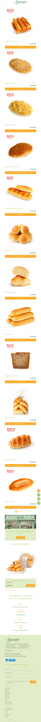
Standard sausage (10, 459)
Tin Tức (6, 711)
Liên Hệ (6, 716)
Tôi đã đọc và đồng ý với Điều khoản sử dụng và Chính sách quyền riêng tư (17, 682)
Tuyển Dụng (7, 714)
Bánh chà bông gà (10, 125)
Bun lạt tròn (8, 250)
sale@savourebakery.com (24, 646)
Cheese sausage (9, 501)
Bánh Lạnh (7, 692)
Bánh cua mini (9, 418)
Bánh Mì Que (7, 697)
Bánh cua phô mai (10, 292)
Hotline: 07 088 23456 (10, 646)
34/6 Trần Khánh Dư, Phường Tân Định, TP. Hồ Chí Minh (17, 644)
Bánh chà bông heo (11, 83)
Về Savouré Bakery (8, 709)
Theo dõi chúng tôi (9, 650)
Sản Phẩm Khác (8, 701)
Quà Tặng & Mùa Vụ (9, 703)
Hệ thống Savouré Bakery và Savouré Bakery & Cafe (16, 647)
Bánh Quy (7, 695)
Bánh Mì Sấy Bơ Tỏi (11, 41)
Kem (6, 699)
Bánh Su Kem (7, 688)
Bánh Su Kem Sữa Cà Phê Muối (15, 581)
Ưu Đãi (6, 712)
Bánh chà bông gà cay (12, 167)
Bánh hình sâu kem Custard (13, 208)
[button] (7, 590)
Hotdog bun (8, 334)
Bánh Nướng (7, 694)
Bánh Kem (7, 690)
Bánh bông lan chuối (11, 376)
